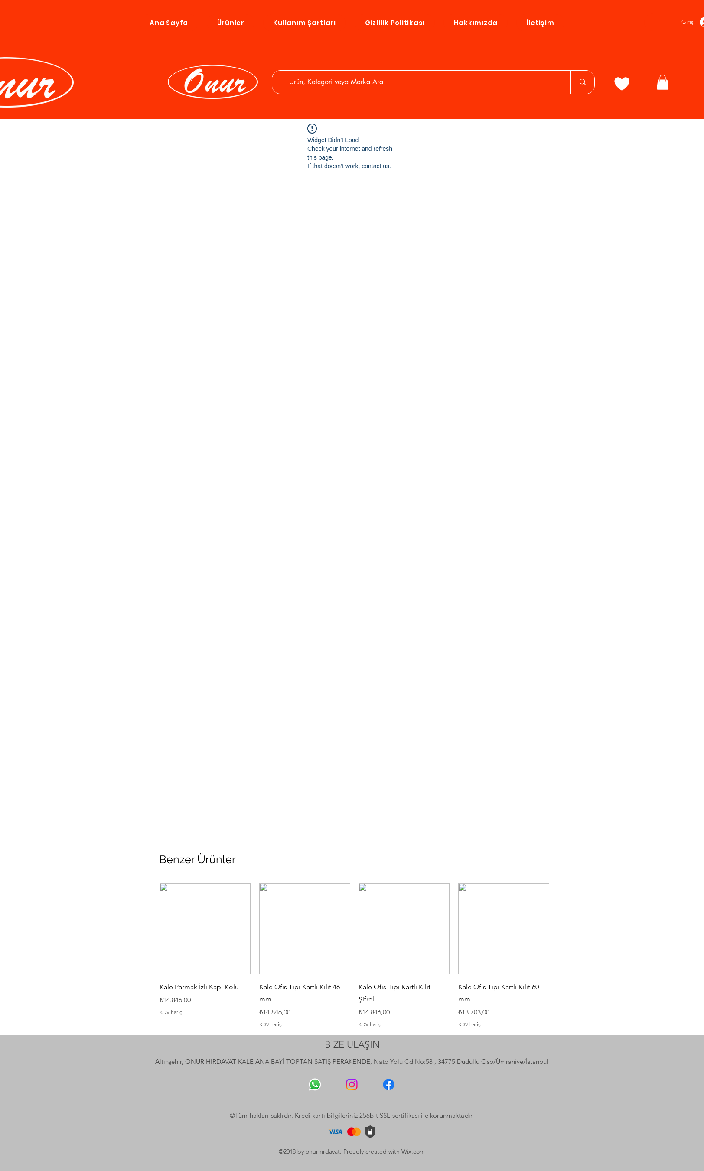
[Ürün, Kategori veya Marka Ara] (420, 82)
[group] (354, 955)
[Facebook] (388, 1084)
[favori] (621, 83)
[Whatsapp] (315, 1084)
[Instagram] (351, 1084)
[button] (662, 82)
